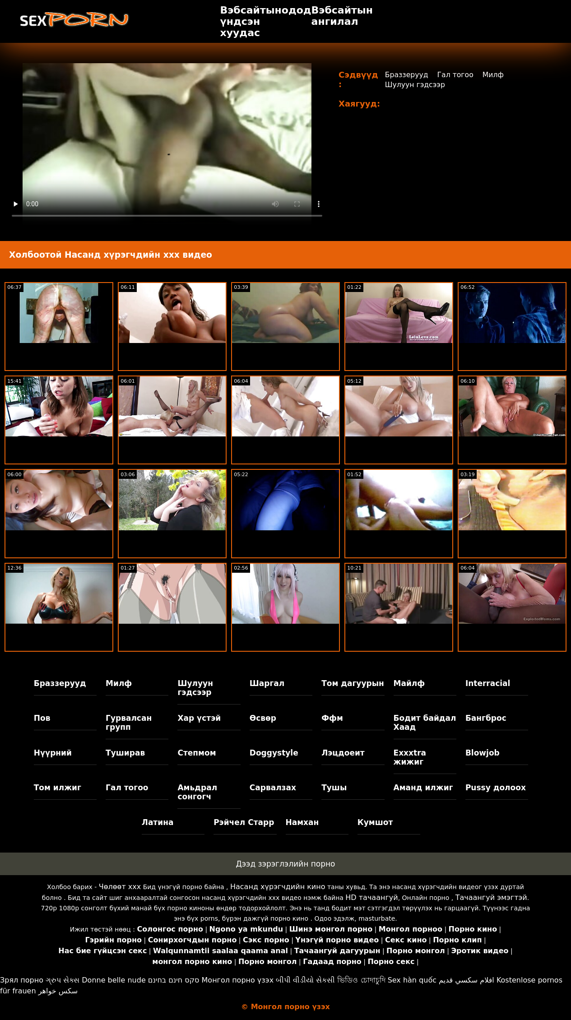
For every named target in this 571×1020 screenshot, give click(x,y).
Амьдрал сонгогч (197, 792)
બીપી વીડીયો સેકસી (305, 980)
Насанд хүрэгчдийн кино (277, 886)
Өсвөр (263, 718)
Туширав (125, 752)
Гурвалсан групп (129, 723)
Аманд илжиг (423, 787)
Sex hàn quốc (412, 980)
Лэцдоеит (343, 752)
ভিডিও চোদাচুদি (361, 980)
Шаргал (267, 683)
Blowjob (482, 752)
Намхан (302, 822)
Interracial (488, 683)
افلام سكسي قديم (466, 980)
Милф (495, 74)
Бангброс (485, 718)
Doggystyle (274, 752)
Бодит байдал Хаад (425, 723)
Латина (158, 822)
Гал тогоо (456, 74)
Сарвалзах (273, 787)
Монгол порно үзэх (238, 980)
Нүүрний (53, 752)
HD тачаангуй (371, 897)
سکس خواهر (58, 991)
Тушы (334, 787)
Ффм (332, 718)
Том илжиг (57, 787)
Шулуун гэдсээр (415, 84)
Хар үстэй (199, 718)
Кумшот (375, 822)
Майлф (409, 683)
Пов (42, 718)
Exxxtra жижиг (410, 757)
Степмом (196, 752)
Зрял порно (21, 980)
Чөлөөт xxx (120, 886)
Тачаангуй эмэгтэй (491, 897)
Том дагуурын (352, 683)
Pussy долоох (495, 787)
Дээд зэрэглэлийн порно (285, 863)
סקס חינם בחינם (174, 980)
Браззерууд (407, 74)
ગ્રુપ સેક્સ (62, 980)
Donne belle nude (113, 980)
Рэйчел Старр (244, 822)
